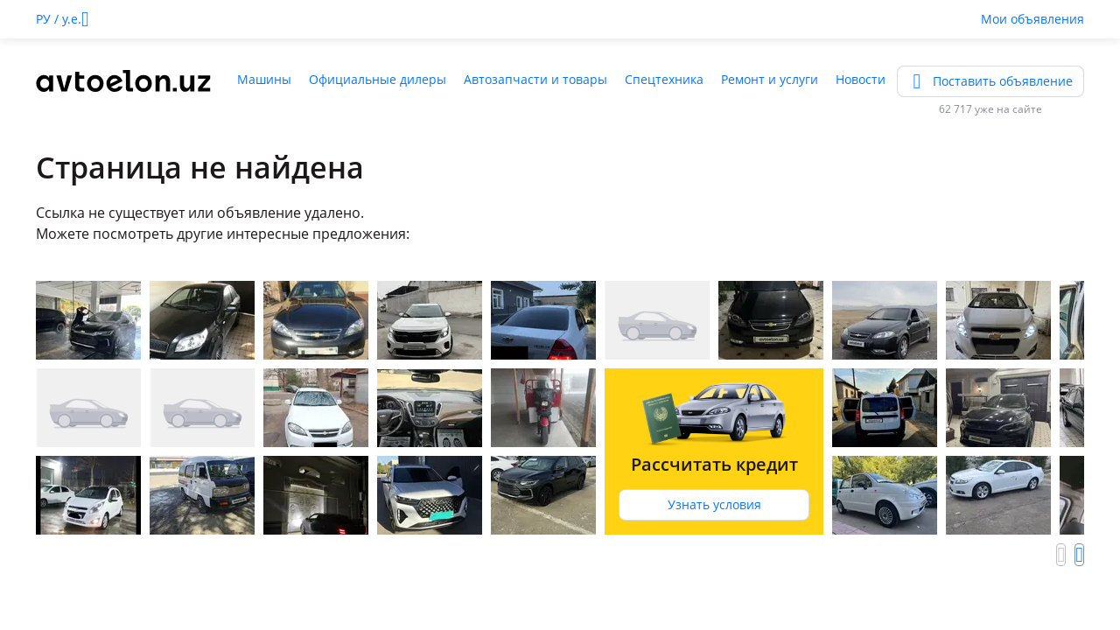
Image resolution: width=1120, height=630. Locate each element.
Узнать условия (714, 504)
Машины (264, 79)
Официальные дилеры (377, 79)
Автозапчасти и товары (535, 79)
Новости (861, 79)
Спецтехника (664, 79)
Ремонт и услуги (769, 79)
